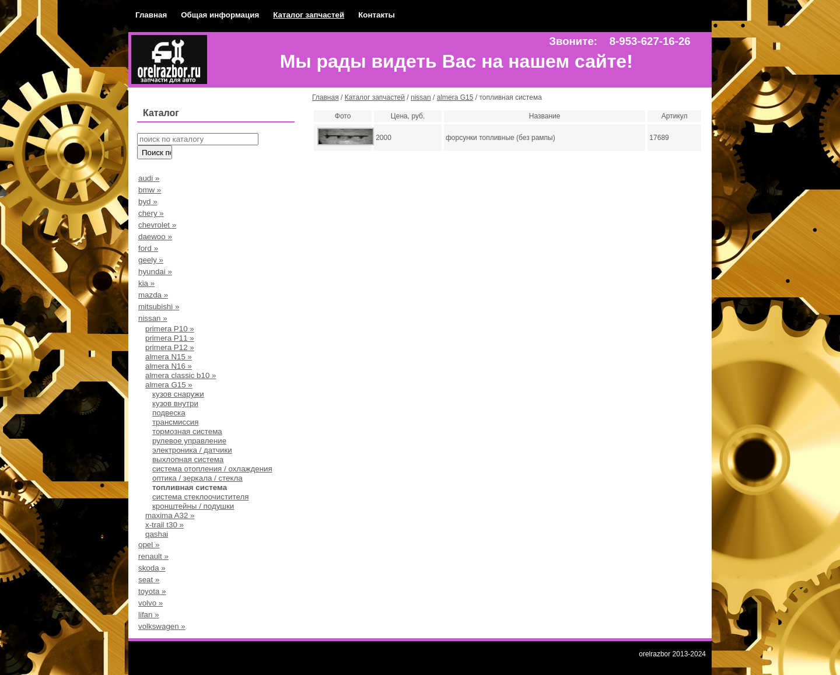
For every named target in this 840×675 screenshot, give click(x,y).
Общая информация (220, 15)
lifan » (148, 614)
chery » (151, 213)
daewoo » (155, 236)
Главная (151, 15)
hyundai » (155, 271)
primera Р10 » (169, 328)
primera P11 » (169, 338)
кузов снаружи (178, 394)
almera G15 (455, 97)
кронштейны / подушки (193, 506)
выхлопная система (187, 459)
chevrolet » (157, 225)
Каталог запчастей (308, 15)
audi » (148, 178)
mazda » (153, 295)
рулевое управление (189, 440)
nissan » (152, 318)
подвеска (169, 412)
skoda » (152, 568)
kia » (146, 283)
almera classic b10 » (180, 375)
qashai (156, 534)
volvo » (150, 603)
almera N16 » (168, 366)
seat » (148, 579)
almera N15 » (168, 356)
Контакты (376, 15)
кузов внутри (175, 403)
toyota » (152, 591)
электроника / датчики (192, 450)
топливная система (189, 487)
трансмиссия (175, 422)
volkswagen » (162, 626)
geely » (150, 260)
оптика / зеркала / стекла (197, 478)
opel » (148, 544)
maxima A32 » (169, 515)
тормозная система (187, 431)
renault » (153, 556)
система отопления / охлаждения (212, 468)
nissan (421, 97)
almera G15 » (168, 384)
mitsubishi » (158, 306)
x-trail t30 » (164, 524)
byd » (148, 201)
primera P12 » (169, 347)
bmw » (149, 190)
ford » (148, 248)
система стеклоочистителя (200, 496)
